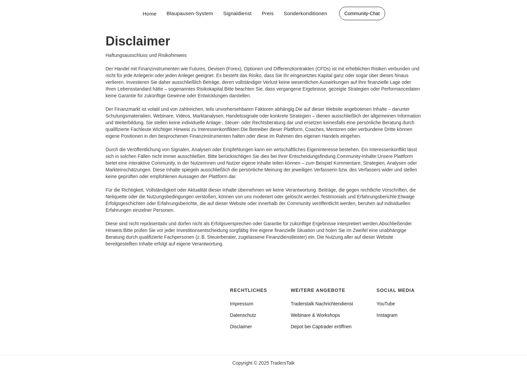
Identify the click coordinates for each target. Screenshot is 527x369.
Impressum (241, 303)
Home (149, 13)
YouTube (385, 303)
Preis (268, 13)
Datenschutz (243, 315)
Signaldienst (237, 13)
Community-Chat (362, 13)
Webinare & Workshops (315, 315)
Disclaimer (241, 326)
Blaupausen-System (189, 13)
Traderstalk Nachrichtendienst (322, 303)
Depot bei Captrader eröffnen (321, 326)
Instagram (386, 315)
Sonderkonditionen (305, 13)
